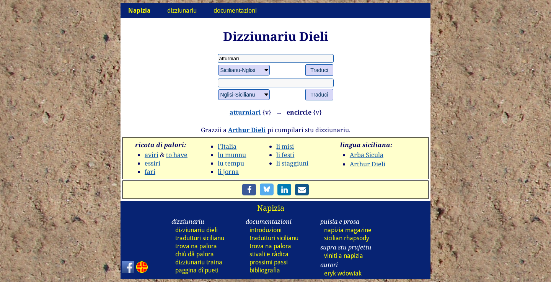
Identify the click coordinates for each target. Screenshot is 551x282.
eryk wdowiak (343, 273)
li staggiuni (292, 163)
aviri (151, 155)
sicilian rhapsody (346, 238)
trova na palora (196, 246)
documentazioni (235, 10)
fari (150, 171)
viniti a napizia (343, 255)
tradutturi (199, 238)
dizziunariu (182, 10)
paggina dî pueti (196, 270)
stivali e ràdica (269, 254)
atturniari (245, 112)
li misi (285, 146)
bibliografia (264, 270)
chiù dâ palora (194, 254)
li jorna (228, 171)
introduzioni (265, 230)
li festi (285, 155)
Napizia (270, 208)
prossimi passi (268, 262)
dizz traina (198, 262)
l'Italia (227, 146)
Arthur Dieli (247, 130)
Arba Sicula (366, 155)
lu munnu (232, 155)
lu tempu (231, 163)
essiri (152, 163)
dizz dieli (196, 230)
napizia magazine (348, 230)
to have (176, 155)
